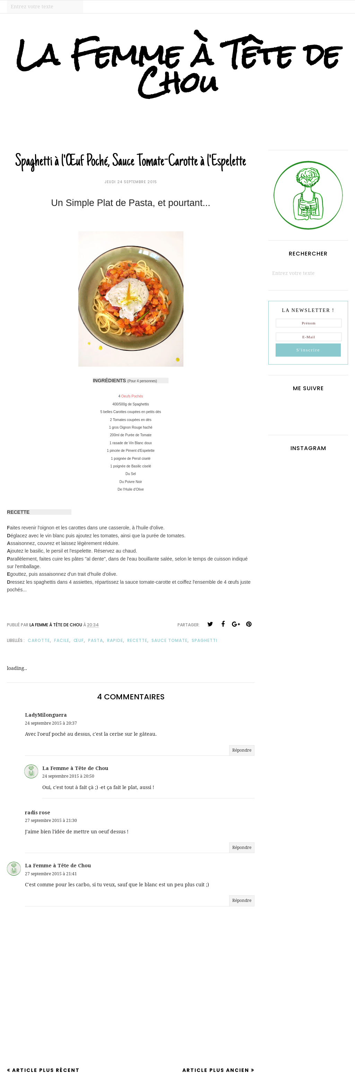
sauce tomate (169, 640)
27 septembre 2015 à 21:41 (51, 873)
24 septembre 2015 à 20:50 (68, 776)
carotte (39, 640)
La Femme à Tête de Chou (177, 68)
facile (61, 640)
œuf (78, 640)
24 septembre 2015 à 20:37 (51, 723)
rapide (115, 640)
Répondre (241, 750)
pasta (95, 640)
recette (137, 640)
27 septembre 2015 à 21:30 (51, 820)
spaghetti (204, 640)
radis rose (37, 812)
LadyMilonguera (46, 715)
